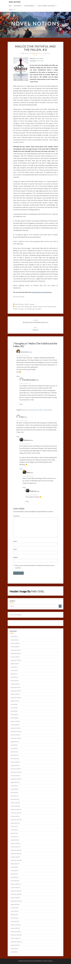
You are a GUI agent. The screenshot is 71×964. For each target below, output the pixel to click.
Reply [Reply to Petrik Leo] (21, 469)
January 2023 (14, 765)
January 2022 (14, 806)
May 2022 (13, 792)
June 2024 (13, 708)
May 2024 (13, 711)
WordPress (39, 961)
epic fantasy (33, 306)
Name (15, 541)
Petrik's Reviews (29, 304)
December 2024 (15, 687)
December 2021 (15, 809)
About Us (11, 9)
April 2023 (13, 755)
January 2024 (14, 724)
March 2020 (14, 880)
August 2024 (14, 701)
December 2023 (15, 728)
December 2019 (15, 891)
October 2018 (14, 938)
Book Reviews (17, 5)
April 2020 (13, 877)
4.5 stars (17, 306)
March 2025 (14, 680)
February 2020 (14, 884)
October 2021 (14, 816)
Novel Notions (14, 2)
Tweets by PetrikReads (16, 614)
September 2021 (15, 819)
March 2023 (14, 758)
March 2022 (14, 799)
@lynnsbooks (24, 352)
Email (15, 549)
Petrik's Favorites (18, 309)
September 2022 (15, 779)
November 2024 (15, 691)
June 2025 (13, 670)
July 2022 (13, 785)
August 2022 (14, 782)
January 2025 (14, 684)
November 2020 (15, 853)
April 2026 (13, 636)
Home (10, 5)
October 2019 (14, 897)
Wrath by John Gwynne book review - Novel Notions (37, 410)
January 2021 (14, 847)
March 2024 (14, 718)
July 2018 (13, 948)
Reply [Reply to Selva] (17, 436)
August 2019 (14, 904)
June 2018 (13, 952)
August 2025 (14, 663)
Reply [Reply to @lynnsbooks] (17, 376)
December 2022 (15, 769)
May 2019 (13, 914)
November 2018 (15, 935)
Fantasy (40, 306)
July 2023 (13, 745)
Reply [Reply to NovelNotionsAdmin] (21, 404)
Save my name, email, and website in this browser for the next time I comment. (35, 567)
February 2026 (14, 643)
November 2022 (15, 772)
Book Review (25, 306)
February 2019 (14, 925)
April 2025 (13, 677)
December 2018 (15, 931)
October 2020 (14, 857)
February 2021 (14, 843)
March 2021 (14, 840)
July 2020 (13, 867)
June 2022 (13, 789)
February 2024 (14, 721)
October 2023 (14, 735)
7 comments (46, 53)
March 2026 (14, 640)
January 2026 (14, 646)
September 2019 (15, 901)
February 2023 (14, 762)
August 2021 (14, 823)
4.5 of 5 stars (40, 61)
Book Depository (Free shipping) (42, 292)
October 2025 (14, 657)
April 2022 (13, 796)
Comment (16, 516)
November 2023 (15, 731)
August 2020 (14, 863)
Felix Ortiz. (37, 591)
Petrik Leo (37, 53)
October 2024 (14, 694)
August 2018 (14, 945)
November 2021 (15, 813)
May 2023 (13, 752)
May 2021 (13, 833)
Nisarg (50, 961)
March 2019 (14, 921)
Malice (54, 306)
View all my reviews (18, 297)
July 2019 (13, 908)
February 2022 (14, 802)
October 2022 (14, 775)
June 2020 (13, 870)
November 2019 (15, 894)
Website (15, 557)
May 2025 (13, 674)
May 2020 (13, 874)
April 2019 (13, 918)
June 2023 (13, 748)
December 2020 (15, 850)
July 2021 (13, 826)
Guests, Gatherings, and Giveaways (46, 5)
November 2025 (15, 653)
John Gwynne (39, 58)
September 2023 (15, 738)
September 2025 (15, 660)
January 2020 (14, 887)
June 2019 (13, 911)
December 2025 (15, 650)
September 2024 (15, 697)
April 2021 (13, 836)
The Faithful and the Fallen (32, 309)
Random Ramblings (29, 5)
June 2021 (13, 830)
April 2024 (13, 714)
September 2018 (15, 942)
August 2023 (14, 741)
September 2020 (15, 860)
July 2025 (13, 667)
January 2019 (14, 928)
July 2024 (13, 704)
